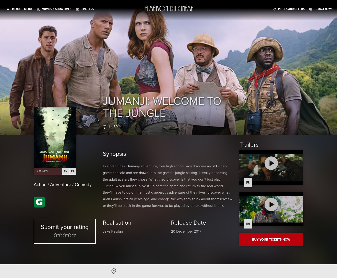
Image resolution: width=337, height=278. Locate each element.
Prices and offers (291, 9)
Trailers (87, 9)
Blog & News (323, 9)
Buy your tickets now (271, 239)
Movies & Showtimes (56, 9)
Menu (28, 9)
